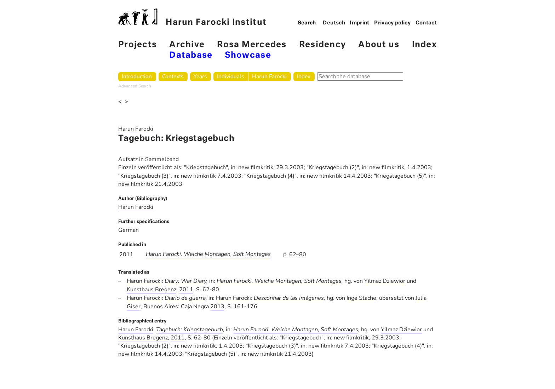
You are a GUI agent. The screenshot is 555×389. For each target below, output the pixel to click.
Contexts (172, 76)
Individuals (230, 76)
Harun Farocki (269, 76)
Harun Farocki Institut (192, 17)
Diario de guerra (185, 298)
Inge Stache (361, 298)
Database (190, 55)
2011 (186, 289)
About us (378, 45)
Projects (137, 45)
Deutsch (334, 23)
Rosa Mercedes (251, 45)
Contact (426, 23)
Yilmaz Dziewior (384, 281)
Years (200, 76)
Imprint (360, 23)
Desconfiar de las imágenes (289, 298)
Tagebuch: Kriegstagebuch (189, 329)
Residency (322, 45)
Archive (187, 45)
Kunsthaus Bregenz (151, 289)
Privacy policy (392, 23)
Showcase (248, 55)
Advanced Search (134, 86)
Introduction (137, 76)
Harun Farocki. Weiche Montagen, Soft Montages (208, 254)
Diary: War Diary (185, 281)
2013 (217, 306)
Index (424, 45)
